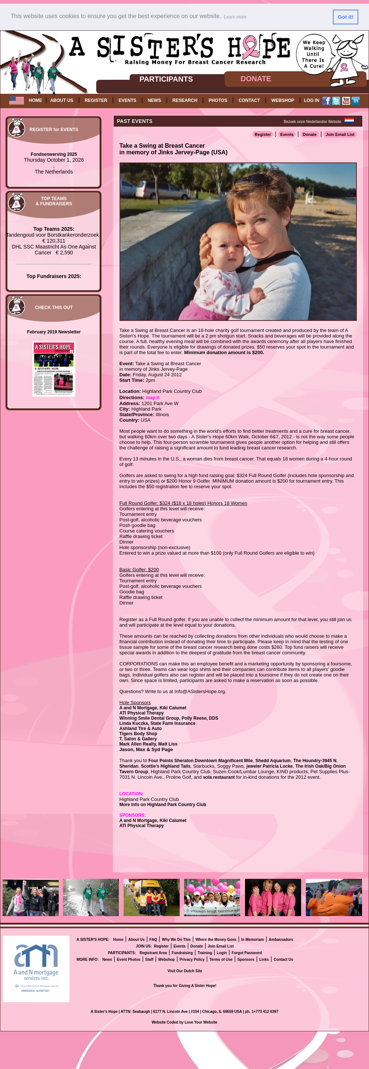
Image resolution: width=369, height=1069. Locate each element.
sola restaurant (219, 777)
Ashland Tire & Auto (141, 728)
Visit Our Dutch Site (185, 971)
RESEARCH (184, 100)
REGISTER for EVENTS (54, 129)
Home (118, 940)
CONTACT (249, 100)
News (107, 959)
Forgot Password (247, 953)
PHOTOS (217, 100)
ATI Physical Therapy (142, 713)
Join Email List (340, 134)
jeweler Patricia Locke (269, 766)
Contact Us (283, 959)
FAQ (153, 940)
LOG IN (311, 100)
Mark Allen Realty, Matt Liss (148, 744)
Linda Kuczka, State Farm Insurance (158, 723)
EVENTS (128, 100)
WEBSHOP (282, 100)
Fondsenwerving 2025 (54, 154)
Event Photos (129, 959)
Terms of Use (221, 959)
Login (222, 953)
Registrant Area (153, 953)
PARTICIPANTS (166, 79)
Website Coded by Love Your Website (184, 1022)
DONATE (256, 79)
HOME (35, 100)
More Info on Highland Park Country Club (163, 804)
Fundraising (182, 953)
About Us (136, 940)
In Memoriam (252, 940)
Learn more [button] (235, 17)
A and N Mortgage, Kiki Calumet (153, 707)
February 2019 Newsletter (53, 332)
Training (205, 953)
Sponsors (245, 959)
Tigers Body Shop (138, 733)
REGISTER (96, 100)
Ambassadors (281, 940)
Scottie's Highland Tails (165, 766)
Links (264, 959)
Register (263, 134)
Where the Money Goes (216, 940)
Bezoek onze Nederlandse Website (312, 122)
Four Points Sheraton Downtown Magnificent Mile (200, 760)
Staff (149, 959)
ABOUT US (61, 100)
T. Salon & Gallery (138, 738)
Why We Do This (176, 940)
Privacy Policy (192, 959)
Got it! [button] (345, 17)
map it (152, 397)
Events (286, 134)
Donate (310, 134)
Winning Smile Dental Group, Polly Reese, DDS (169, 718)
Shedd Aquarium (273, 760)
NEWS (154, 100)
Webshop (166, 959)
